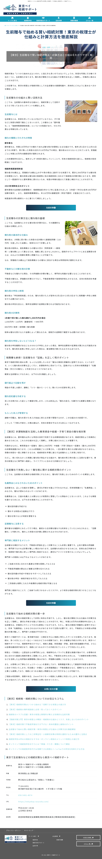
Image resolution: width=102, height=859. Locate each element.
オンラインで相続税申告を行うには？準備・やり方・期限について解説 (39, 744)
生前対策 (51, 207)
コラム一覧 (88, 844)
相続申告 (35, 840)
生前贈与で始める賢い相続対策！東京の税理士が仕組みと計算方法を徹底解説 (42, 729)
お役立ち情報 (88, 837)
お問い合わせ (51, 689)
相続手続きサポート (38, 842)
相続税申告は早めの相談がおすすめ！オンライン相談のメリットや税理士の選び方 (44, 739)
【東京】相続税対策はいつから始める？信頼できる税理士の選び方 (37, 704)
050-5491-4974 (25, 795)
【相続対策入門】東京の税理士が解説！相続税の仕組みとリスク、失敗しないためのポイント (49, 719)
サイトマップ (28, 830)
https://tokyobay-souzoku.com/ (33, 801)
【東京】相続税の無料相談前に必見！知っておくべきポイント (35, 709)
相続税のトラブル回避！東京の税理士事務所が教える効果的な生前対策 (39, 714)
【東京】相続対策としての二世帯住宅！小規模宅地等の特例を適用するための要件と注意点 (48, 734)
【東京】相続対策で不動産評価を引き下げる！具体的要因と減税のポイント (41, 724)
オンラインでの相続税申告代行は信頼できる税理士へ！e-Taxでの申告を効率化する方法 (46, 749)
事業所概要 (59, 840)
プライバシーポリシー (13, 830)
